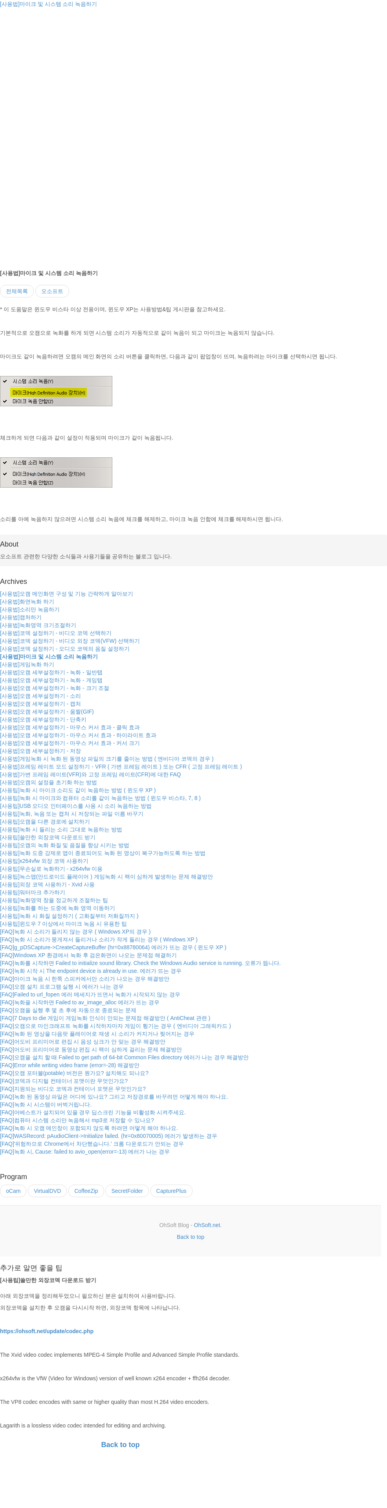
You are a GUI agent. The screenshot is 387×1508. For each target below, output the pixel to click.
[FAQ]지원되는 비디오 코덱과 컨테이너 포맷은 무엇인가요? (73, 1089)
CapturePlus (171, 1191)
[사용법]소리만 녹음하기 (30, 609)
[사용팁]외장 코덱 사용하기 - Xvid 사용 (47, 884)
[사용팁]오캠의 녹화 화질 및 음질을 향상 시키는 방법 (64, 845)
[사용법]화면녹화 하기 (27, 601)
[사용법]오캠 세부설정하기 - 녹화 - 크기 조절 (54, 688)
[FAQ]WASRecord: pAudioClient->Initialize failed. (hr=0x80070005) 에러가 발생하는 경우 (108, 1136)
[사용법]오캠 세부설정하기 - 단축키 (43, 719)
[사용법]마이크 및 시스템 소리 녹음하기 (48, 4)
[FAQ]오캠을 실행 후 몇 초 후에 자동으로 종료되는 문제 (68, 1010)
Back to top (190, 1237)
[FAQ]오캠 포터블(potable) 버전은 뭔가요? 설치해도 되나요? (74, 1073)
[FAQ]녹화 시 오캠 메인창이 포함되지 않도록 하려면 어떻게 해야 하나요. (89, 1128)
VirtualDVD (47, 1191)
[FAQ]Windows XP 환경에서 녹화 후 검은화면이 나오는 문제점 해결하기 (88, 955)
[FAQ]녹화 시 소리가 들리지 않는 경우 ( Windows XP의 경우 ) (75, 931)
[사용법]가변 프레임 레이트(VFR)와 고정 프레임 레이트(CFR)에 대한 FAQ (90, 774)
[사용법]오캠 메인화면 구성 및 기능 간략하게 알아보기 (66, 594)
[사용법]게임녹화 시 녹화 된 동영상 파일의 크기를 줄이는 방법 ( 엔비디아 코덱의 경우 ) (107, 759)
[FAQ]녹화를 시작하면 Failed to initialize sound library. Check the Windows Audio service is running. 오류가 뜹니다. (140, 963)
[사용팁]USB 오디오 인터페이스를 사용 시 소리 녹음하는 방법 (76, 806)
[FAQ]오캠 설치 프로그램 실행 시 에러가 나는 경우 (62, 986)
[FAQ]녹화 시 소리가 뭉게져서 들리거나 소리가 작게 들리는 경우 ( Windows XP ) (99, 939)
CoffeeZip (86, 1191)
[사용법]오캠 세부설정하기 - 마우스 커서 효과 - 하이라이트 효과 (78, 735)
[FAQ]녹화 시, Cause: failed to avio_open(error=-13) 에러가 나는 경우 (85, 1151)
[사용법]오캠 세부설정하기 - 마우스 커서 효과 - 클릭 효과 (70, 727)
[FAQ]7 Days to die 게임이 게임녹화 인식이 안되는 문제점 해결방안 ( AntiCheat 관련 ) (105, 1018)
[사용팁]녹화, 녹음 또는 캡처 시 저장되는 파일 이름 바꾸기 (71, 814)
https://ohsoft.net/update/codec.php (47, 1331)
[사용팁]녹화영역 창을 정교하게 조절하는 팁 (54, 900)
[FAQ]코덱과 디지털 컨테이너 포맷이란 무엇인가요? (64, 1081)
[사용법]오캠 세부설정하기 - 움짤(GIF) (47, 711)
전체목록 (17, 291)
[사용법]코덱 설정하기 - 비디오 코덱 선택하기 (56, 633)
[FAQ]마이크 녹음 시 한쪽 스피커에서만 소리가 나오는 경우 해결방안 (84, 979)
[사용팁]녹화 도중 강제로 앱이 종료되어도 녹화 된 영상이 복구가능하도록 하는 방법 (102, 853)
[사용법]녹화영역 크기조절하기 (38, 625)
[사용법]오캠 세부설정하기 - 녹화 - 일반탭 (51, 672)
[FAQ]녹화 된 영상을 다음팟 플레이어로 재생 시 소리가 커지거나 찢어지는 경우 (97, 1034)
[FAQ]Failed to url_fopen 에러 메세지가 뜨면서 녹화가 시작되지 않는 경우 (90, 994)
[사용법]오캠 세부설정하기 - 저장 (40, 751)
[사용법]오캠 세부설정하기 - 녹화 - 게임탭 (51, 680)
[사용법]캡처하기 (21, 617)
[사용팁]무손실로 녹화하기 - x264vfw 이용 (51, 869)
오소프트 (52, 291)
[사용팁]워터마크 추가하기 (32, 892)
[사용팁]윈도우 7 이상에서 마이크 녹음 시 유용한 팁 (63, 924)
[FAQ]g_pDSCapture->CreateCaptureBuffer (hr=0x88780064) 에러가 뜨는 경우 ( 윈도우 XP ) (113, 947)
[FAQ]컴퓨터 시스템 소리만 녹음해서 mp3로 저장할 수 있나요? (77, 1120)
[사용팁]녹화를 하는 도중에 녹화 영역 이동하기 (57, 908)
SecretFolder (127, 1191)
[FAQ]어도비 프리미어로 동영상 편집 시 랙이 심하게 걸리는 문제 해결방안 (91, 1049)
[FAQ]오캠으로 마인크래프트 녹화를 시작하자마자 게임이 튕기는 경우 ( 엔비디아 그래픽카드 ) (115, 1026)
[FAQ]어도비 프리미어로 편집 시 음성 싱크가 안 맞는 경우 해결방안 (82, 1041)
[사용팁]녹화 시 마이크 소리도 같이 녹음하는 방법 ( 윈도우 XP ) (78, 790)
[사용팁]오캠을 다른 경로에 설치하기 (45, 821)
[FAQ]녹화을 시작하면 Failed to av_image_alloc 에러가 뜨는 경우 (80, 1002)
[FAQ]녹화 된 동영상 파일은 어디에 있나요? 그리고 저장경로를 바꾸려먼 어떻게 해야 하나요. (114, 1096)
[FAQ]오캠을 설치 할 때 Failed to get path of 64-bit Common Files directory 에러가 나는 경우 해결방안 (124, 1057)
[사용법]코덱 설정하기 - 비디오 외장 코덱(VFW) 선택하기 (70, 641)
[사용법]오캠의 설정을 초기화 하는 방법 (48, 782)
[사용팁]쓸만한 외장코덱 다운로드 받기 (47, 837)
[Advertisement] (66, 63)
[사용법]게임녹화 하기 (27, 664)
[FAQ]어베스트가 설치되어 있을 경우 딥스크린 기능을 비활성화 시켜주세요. (93, 1112)
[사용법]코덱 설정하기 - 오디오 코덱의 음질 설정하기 (65, 649)
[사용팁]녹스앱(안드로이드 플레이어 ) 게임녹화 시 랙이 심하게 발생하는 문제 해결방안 (106, 876)
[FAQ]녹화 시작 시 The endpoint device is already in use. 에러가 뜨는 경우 (91, 971)
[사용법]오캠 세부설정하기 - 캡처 (40, 704)
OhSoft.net (207, 1225)
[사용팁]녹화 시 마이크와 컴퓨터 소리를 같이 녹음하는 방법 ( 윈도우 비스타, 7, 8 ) (100, 798)
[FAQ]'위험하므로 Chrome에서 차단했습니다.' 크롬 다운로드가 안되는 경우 (92, 1144)
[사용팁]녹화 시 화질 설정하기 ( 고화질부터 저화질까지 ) (69, 916)
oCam (13, 1191)
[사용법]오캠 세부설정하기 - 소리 (40, 696)
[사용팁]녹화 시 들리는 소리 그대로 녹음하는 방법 (61, 829)
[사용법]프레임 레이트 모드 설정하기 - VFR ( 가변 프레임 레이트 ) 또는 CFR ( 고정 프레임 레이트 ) (121, 766)
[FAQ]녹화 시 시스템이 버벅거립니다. (46, 1104)
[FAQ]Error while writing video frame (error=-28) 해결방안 (69, 1065)
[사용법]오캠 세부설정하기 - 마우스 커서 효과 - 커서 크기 (70, 743)
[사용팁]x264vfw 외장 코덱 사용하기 (44, 861)
